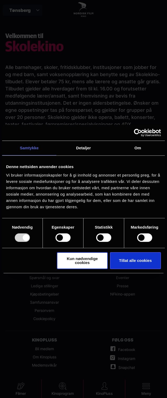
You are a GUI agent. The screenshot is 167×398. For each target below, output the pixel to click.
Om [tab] (137, 148)
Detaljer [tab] (83, 148)
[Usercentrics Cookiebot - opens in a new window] (138, 133)
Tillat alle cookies (135, 260)
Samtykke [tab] (29, 148)
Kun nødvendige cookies (82, 260)
